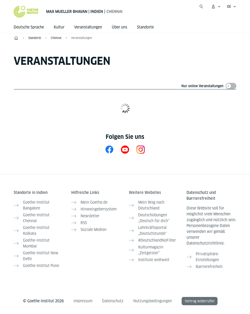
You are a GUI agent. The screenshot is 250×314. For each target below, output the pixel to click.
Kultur (59, 27)
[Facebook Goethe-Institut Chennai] (109, 149)
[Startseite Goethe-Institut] (26, 12)
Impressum (82, 301)
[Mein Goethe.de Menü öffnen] (216, 6)
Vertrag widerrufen (199, 301)
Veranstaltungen (81, 38)
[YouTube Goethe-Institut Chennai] (125, 149)
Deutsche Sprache (29, 27)
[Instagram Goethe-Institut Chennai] (141, 149)
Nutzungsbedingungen (152, 301)
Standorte (145, 27)
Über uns (119, 27)
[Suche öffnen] (201, 6)
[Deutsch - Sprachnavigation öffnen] (231, 6)
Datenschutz (113, 301)
